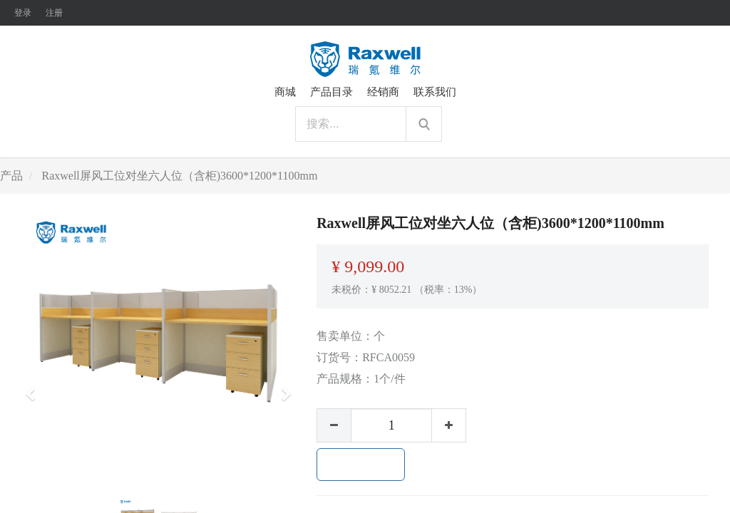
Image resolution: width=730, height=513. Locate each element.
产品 (11, 176)
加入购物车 (361, 464)
